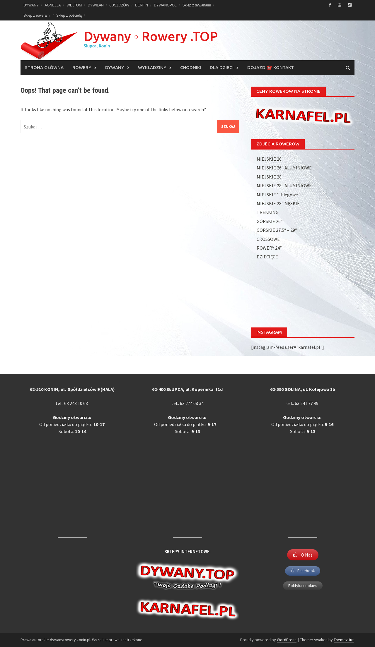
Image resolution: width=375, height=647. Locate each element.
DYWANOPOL (165, 5)
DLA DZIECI (221, 67)
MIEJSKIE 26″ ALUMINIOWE (284, 168)
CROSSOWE (268, 239)
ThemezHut (344, 639)
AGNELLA (53, 5)
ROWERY (81, 67)
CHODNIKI (190, 67)
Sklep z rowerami (36, 15)
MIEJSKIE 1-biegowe (277, 195)
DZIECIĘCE (267, 257)
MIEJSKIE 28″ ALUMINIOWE (284, 185)
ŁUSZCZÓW (119, 5)
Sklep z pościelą (69, 15)
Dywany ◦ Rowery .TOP (151, 36)
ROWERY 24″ (269, 248)
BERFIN (141, 5)
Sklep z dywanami (197, 5)
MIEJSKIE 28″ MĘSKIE (278, 203)
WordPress (286, 639)
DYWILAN (96, 5)
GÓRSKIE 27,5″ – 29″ (277, 230)
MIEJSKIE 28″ (270, 177)
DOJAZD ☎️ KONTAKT (270, 67)
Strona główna (44, 67)
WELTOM (74, 5)
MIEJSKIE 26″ (270, 159)
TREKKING (268, 212)
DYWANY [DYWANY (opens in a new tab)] (31, 5)
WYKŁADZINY (152, 67)
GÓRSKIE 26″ (270, 221)
